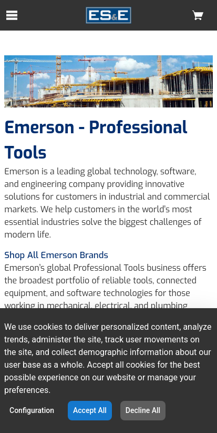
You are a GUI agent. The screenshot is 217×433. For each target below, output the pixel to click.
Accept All (90, 410)
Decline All (143, 410)
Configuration (31, 410)
